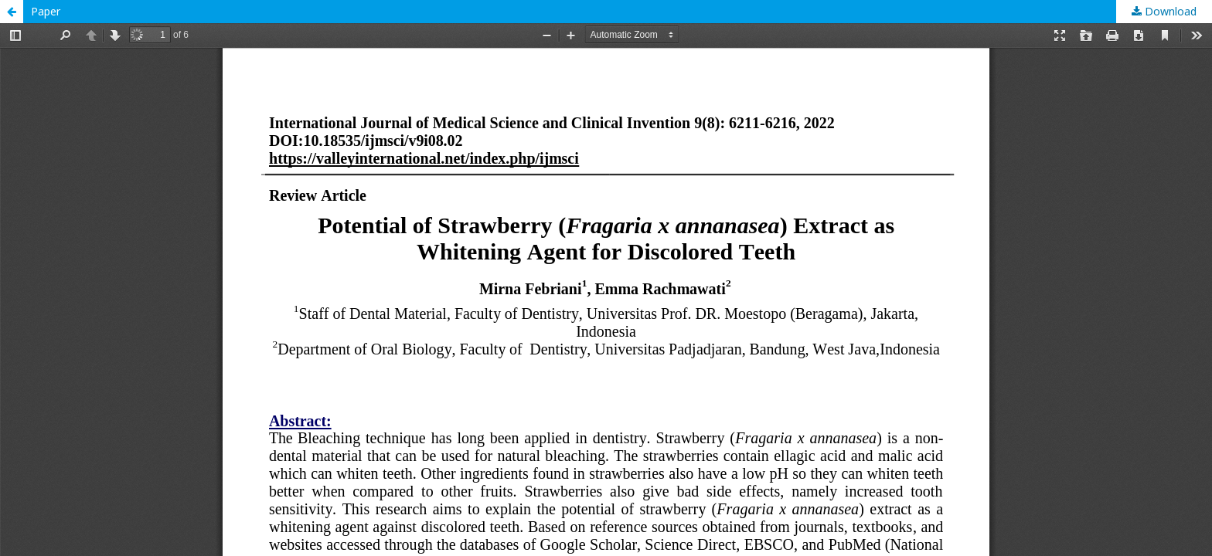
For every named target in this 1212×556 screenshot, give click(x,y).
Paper (45, 11)
